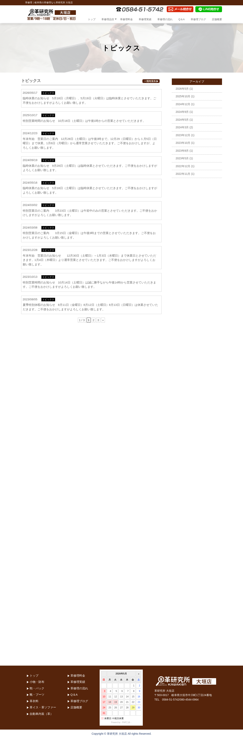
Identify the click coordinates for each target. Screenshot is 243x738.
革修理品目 (107, 19)
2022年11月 (183, 173)
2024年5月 (182, 119)
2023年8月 (182, 150)
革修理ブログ (198, 19)
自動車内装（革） (41, 713)
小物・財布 (37, 681)
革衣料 (34, 701)
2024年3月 (182, 127)
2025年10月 (183, 96)
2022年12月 (183, 166)
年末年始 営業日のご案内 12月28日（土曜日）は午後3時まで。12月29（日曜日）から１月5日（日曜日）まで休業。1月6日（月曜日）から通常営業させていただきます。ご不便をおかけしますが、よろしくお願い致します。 (90, 143)
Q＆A (181, 19)
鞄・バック (37, 688)
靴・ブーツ (37, 694)
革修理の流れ (165, 19)
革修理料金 (126, 19)
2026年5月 (182, 88)
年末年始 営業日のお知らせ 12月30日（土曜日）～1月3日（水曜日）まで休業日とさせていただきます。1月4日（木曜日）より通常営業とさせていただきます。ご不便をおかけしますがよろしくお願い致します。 (89, 260)
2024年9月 (182, 111)
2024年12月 (183, 104)
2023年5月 (182, 158)
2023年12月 (183, 135)
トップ (92, 19)
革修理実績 (145, 19)
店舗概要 (217, 19)
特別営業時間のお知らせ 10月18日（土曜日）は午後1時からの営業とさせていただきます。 (84, 120)
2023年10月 (183, 142)
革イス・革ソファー (43, 707)
